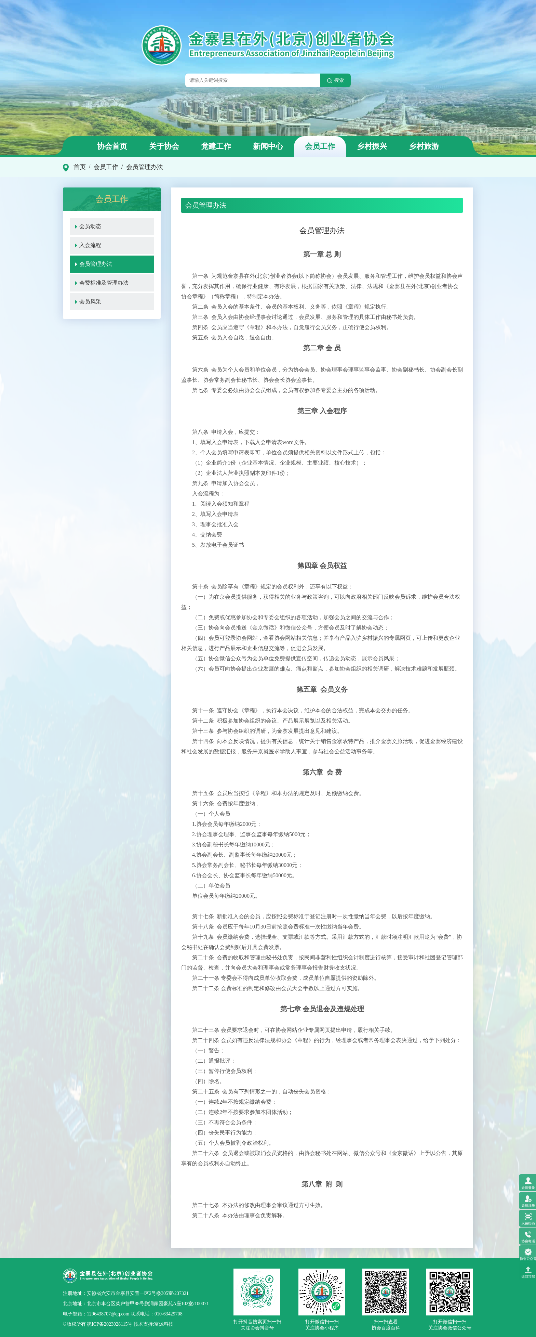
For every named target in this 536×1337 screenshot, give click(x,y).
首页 (79, 167)
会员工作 (320, 146)
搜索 (335, 80)
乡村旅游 (424, 146)
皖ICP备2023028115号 (109, 1324)
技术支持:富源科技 (152, 1324)
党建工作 (216, 146)
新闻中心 (268, 146)
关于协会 (164, 146)
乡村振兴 (372, 146)
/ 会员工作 (102, 167)
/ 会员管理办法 (140, 167)
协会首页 (112, 146)
